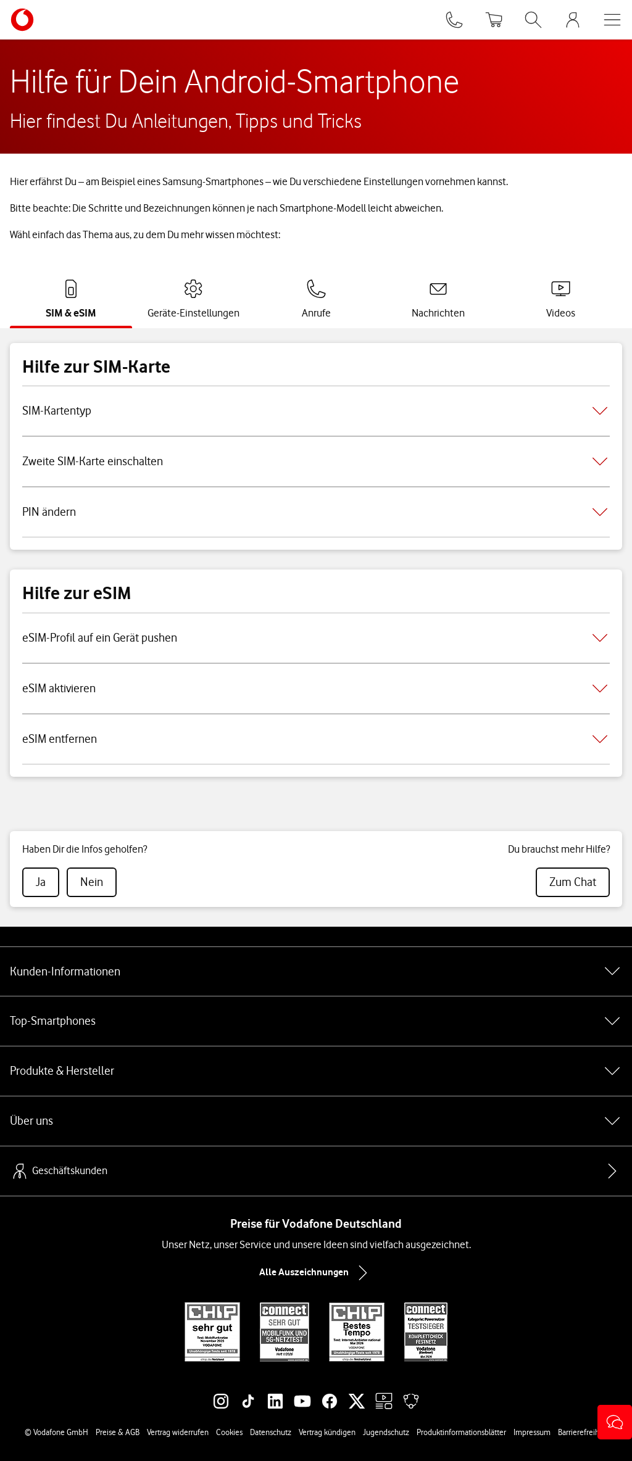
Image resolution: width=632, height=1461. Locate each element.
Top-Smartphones (316, 1021)
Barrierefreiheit (583, 1432)
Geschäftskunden (58, 1171)
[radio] (40, 882)
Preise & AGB (117, 1432)
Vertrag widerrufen (178, 1432)
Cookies (229, 1432)
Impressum (532, 1432)
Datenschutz (270, 1432)
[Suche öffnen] (533, 19)
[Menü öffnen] (612, 19)
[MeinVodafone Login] (572, 19)
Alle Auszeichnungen (316, 1273)
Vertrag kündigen (327, 1432)
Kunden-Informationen (316, 971)
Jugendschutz (386, 1432)
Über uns (316, 1121)
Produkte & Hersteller (316, 1071)
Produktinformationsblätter (461, 1432)
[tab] (71, 299)
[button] (614, 1422)
